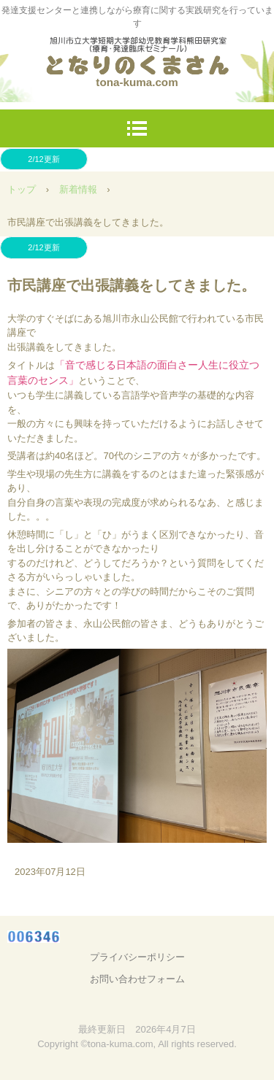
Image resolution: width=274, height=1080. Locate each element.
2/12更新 (43, 159)
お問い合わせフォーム (137, 978)
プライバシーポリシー (137, 957)
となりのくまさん (137, 50)
